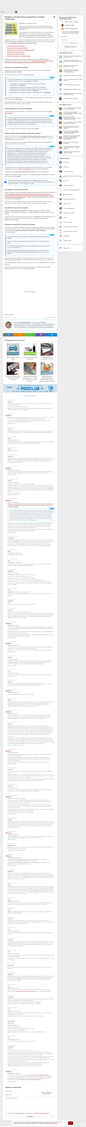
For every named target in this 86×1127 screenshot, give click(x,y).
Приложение (70, 8)
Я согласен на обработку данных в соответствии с (29, 1113)
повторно (13, 258)
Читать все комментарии (30, 395)
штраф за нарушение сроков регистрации (39, 1075)
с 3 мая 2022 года (26, 169)
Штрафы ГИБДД (51, 317)
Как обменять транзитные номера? (16, 54)
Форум (83, 8)
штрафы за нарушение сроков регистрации (26, 991)
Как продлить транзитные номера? (16, 52)
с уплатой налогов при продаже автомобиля (30, 1079)
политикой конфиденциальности (41, 1113)
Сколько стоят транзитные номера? (16, 46)
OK (71, 1123)
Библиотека (49, 8)
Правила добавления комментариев (46, 1093)
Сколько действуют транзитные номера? (17, 48)
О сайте (77, 8)
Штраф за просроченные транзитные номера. (18, 56)
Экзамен (63, 8)
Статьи (42, 8)
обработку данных (74, 42)
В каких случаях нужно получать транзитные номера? (20, 50)
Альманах (56, 8)
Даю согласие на (70, 42)
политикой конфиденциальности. (48, 1123)
